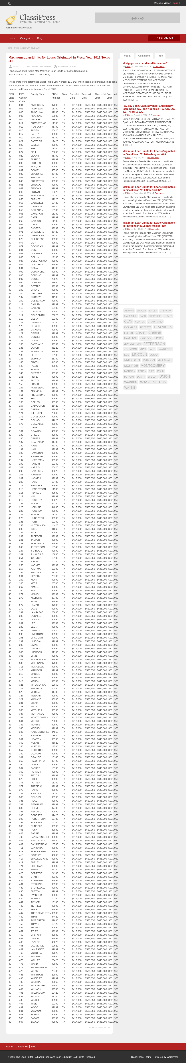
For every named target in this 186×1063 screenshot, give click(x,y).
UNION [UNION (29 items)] (164, 376)
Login (175, 3)
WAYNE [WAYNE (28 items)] (130, 387)
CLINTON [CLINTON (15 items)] (140, 322)
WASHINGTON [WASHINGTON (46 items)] (153, 382)
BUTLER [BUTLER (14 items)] (153, 310)
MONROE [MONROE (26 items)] (131, 365)
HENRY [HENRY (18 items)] (158, 338)
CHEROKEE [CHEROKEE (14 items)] (155, 316)
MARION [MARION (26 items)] (149, 360)
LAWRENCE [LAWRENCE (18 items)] (165, 349)
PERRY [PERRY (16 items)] (142, 371)
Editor (15, 67)
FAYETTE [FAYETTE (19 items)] (145, 327)
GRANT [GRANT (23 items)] (140, 332)
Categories (26, 38)
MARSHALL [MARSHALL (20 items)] (165, 360)
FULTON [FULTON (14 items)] (128, 333)
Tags (160, 55)
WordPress (172, 1057)
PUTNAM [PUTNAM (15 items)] (129, 377)
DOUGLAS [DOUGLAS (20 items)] (130, 327)
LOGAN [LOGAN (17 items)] (154, 354)
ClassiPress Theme (141, 1057)
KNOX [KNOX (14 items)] (143, 349)
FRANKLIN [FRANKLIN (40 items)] (163, 327)
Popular (127, 55)
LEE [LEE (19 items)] (126, 354)
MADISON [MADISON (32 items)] (132, 360)
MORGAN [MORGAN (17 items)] (129, 371)
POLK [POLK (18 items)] (160, 371)
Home (12, 38)
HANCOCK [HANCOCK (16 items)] (146, 338)
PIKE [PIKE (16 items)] (151, 371)
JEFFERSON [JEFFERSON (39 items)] (154, 344)
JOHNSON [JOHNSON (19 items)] (130, 349)
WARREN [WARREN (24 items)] (130, 382)
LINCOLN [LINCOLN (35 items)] (139, 354)
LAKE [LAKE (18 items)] (152, 349)
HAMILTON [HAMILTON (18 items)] (130, 338)
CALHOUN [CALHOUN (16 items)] (165, 310)
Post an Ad (164, 38)
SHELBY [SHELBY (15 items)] (152, 377)
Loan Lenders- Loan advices (38, 67)
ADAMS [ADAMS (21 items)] (129, 310)
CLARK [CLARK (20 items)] (167, 316)
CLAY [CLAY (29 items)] (128, 321)
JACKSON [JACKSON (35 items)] (132, 344)
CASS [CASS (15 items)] (143, 316)
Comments (144, 55)
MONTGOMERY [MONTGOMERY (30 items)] (153, 365)
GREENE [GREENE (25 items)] (154, 332)
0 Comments (158, 66)
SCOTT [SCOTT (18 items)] (141, 376)
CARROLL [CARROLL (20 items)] (130, 316)
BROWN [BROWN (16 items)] (141, 310)
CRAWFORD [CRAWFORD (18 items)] (155, 321)
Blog (39, 38)
